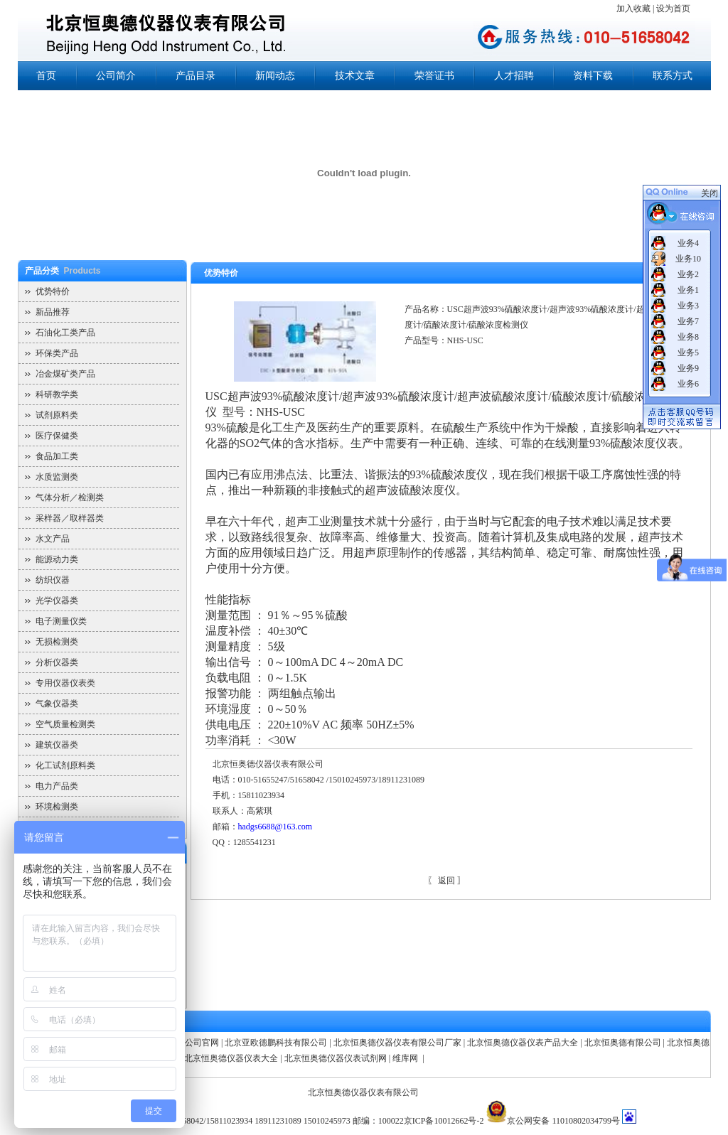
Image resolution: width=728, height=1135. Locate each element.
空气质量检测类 (65, 724)
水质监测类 (57, 477)
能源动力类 (57, 559)
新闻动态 (275, 75)
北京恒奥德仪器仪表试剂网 (335, 1058)
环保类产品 (57, 353)
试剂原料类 (57, 415)
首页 (46, 75)
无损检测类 (57, 642)
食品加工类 (57, 456)
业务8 (688, 337)
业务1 (688, 290)
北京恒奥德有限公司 (622, 1043)
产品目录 (195, 75)
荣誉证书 (434, 75)
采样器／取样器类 (70, 518)
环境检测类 (57, 807)
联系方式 (672, 75)
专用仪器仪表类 (65, 683)
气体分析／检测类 (70, 497)
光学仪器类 (57, 601)
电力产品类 (57, 786)
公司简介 (116, 75)
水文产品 (53, 539)
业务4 (688, 243)
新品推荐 (53, 312)
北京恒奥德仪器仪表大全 (231, 1058)
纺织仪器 (53, 580)
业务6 (688, 384)
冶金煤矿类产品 (65, 374)
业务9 (688, 368)
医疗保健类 (57, 436)
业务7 (688, 321)
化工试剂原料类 (65, 765)
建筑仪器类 (57, 745)
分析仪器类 (57, 662)
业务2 (688, 274)
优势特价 (53, 291)
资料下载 (593, 75)
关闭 (709, 193)
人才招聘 (514, 75)
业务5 (688, 352)
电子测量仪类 (61, 621)
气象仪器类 (57, 704)
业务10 (688, 259)
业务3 (688, 306)
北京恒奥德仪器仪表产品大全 (522, 1043)
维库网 (406, 1058)
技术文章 (355, 75)
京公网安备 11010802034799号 (563, 1121)
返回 (446, 881)
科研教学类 (57, 394)
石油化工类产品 (65, 333)
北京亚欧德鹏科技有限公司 (276, 1043)
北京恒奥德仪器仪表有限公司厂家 (397, 1043)
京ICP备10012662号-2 (444, 1121)
